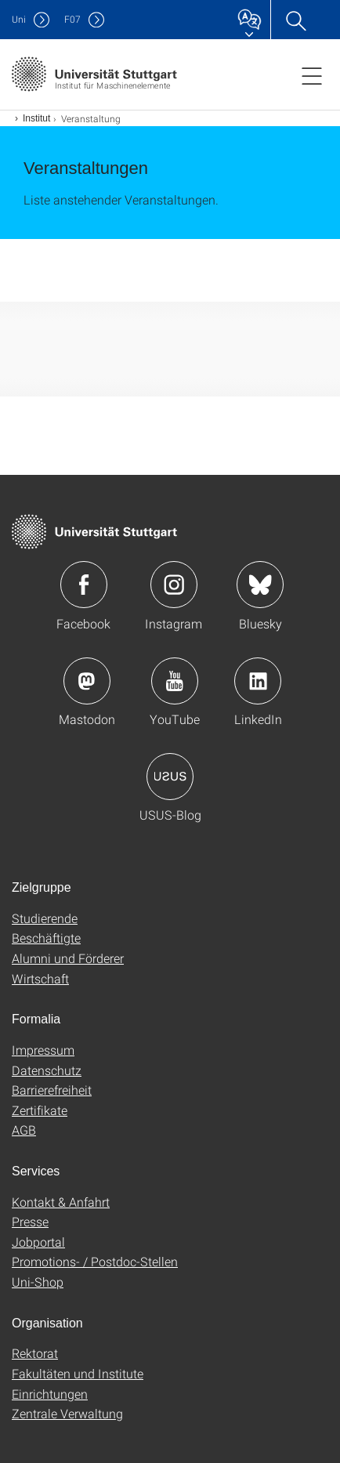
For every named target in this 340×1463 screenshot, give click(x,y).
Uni (19, 19)
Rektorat (35, 1353)
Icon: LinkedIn (257, 680)
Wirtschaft (40, 978)
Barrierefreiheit (52, 1089)
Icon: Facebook (83, 584)
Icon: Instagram (173, 584)
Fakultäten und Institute (77, 1373)
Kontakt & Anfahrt (61, 1201)
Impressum (43, 1049)
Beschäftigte (46, 937)
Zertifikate (39, 1110)
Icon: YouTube (174, 680)
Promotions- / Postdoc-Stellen (95, 1261)
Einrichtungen (50, 1393)
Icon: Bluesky (260, 584)
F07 (72, 19)
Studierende (45, 918)
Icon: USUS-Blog (170, 776)
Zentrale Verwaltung (67, 1413)
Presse (30, 1221)
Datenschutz (46, 1070)
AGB (24, 1129)
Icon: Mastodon (86, 680)
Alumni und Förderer (68, 958)
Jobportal (38, 1241)
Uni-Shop (37, 1281)
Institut (36, 118)
